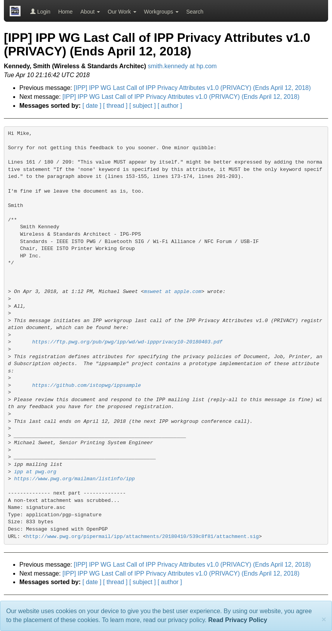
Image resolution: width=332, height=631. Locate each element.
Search (194, 12)
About (90, 12)
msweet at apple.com (172, 292)
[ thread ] (115, 105)
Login (40, 12)
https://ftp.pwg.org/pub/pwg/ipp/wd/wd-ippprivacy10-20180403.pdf (127, 342)
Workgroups (161, 12)
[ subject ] (142, 105)
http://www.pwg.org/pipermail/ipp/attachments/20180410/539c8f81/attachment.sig (142, 537)
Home (65, 12)
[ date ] (92, 105)
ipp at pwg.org (35, 472)
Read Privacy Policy (237, 620)
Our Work (122, 12)
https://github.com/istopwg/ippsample (86, 385)
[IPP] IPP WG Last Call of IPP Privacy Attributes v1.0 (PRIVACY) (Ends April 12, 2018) (192, 87)
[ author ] (170, 105)
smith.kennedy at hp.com (182, 66)
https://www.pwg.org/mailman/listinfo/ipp (74, 479)
